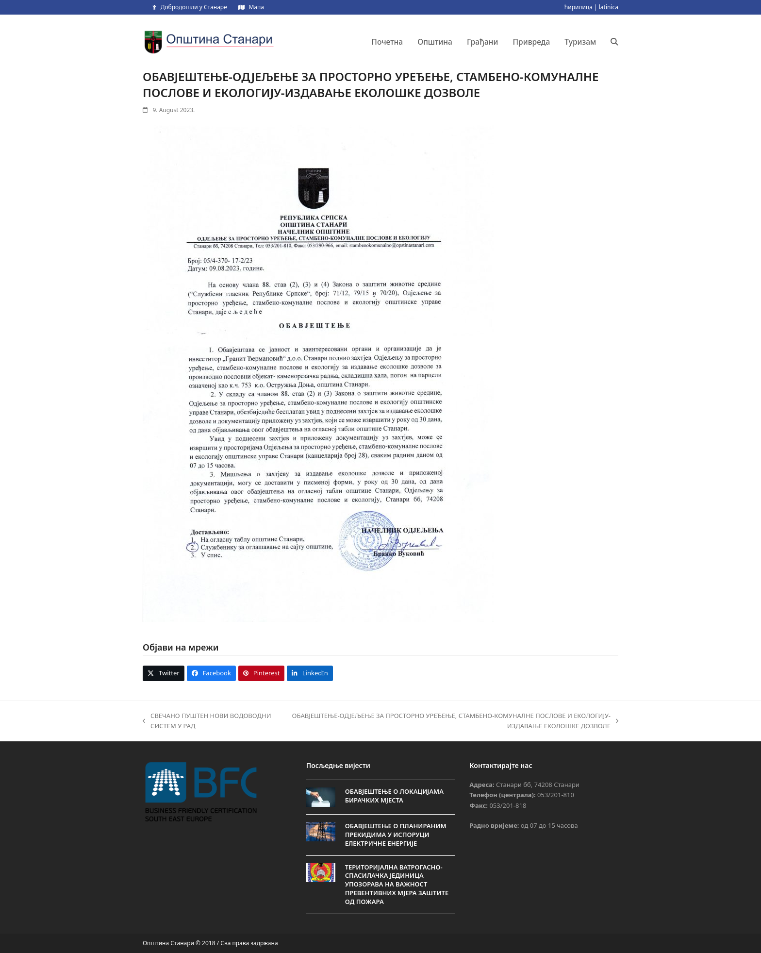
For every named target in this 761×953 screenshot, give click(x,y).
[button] (614, 41)
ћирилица (578, 7)
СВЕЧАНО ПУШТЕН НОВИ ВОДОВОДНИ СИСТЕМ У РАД (207, 721)
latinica (608, 7)
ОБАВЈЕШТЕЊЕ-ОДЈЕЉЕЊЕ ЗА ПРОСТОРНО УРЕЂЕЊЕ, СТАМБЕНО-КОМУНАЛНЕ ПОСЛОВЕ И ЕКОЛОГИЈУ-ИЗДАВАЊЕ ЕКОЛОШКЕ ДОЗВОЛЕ (452, 721)
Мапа (256, 7)
